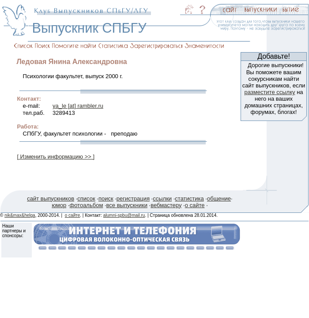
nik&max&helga (19, 215)
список (86, 198)
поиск (105, 198)
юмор (59, 205)
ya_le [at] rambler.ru (78, 105)
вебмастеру (166, 205)
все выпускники (126, 205)
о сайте (195, 205)
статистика (189, 198)
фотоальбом (86, 205)
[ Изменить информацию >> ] (55, 156)
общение (219, 198)
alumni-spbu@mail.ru (124, 215)
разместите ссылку (269, 92)
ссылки (162, 198)
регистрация (133, 198)
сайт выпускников (50, 198)
